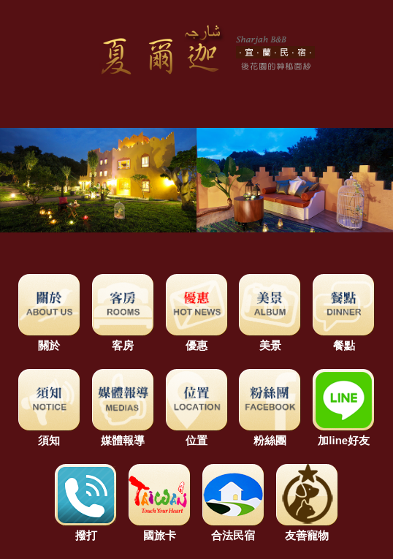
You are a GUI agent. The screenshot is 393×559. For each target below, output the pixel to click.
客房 (123, 338)
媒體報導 (123, 433)
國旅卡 (160, 528)
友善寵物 (307, 528)
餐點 (344, 338)
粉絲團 (270, 433)
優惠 (197, 338)
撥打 (86, 528)
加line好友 (344, 433)
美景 (270, 338)
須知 (49, 433)
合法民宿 (233, 528)
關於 (49, 338)
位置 (197, 433)
